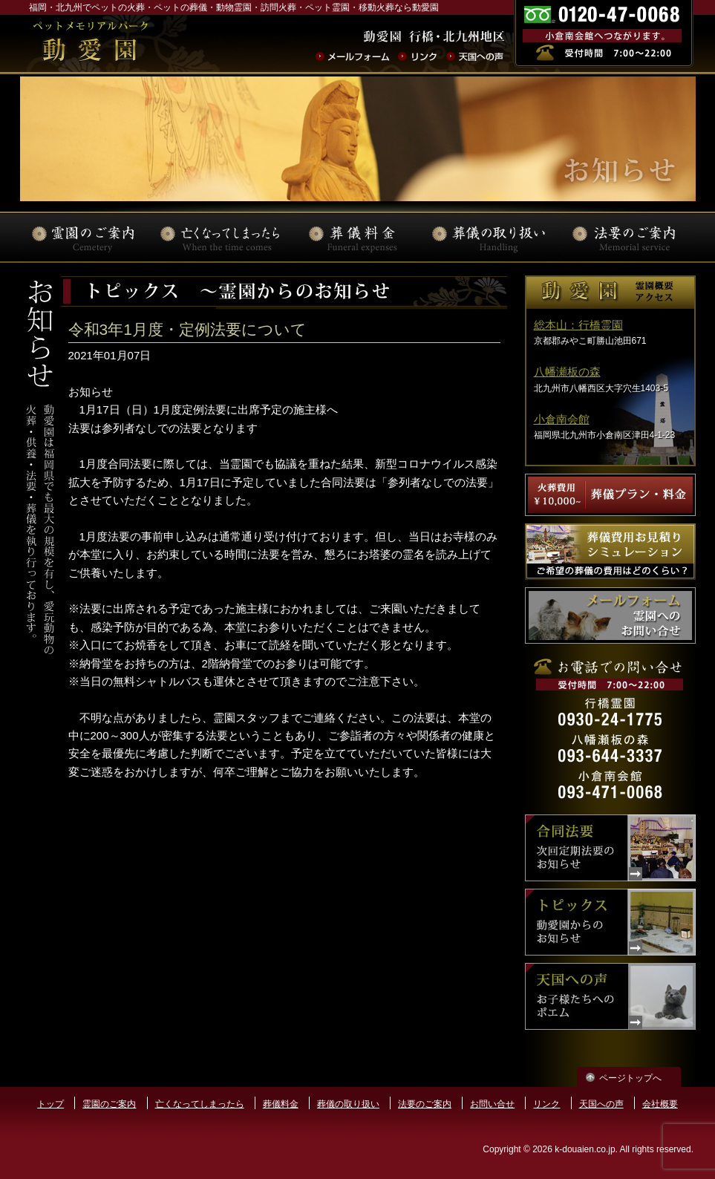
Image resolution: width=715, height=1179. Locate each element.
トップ (50, 1104)
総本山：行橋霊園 (578, 325)
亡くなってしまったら (199, 1104)
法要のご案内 (424, 1104)
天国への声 (601, 1104)
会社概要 (660, 1104)
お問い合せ (492, 1104)
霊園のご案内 (109, 1104)
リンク (546, 1104)
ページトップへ (630, 1078)
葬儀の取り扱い (348, 1104)
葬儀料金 (280, 1104)
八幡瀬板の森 (567, 371)
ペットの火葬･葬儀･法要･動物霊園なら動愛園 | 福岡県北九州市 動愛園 (90, 44)
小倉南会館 (562, 419)
